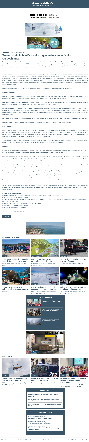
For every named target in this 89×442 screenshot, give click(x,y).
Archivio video (60, 327)
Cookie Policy (85, 439)
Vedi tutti (61, 432)
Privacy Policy (78, 439)
